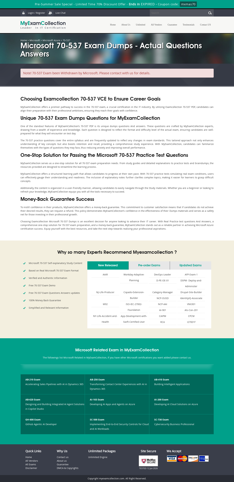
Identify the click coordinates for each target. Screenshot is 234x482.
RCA (162, 322)
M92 (105, 304)
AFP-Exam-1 (191, 274)
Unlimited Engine (97, 457)
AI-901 (162, 310)
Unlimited (140, 24)
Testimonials (188, 24)
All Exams (30, 464)
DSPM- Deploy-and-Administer (191, 283)
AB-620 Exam (32, 399)
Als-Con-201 (191, 310)
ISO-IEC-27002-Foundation (134, 307)
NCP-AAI (162, 304)
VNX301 (191, 304)
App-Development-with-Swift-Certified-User (134, 318)
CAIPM (162, 316)
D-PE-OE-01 (162, 280)
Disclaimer (31, 468)
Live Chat (56, 13)
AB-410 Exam (161, 379)
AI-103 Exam (97, 399)
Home (113, 24)
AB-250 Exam (97, 379)
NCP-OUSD (163, 298)
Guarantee (172, 24)
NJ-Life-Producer (105, 292)
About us (62, 460)
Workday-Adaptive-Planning (134, 277)
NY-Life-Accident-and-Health (105, 318)
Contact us (63, 457)
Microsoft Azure (51, 40)
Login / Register (32, 13)
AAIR (105, 274)
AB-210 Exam (32, 379)
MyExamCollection (43, 25)
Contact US (205, 24)
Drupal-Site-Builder (191, 292)
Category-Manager (162, 292)
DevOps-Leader (162, 274)
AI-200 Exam (161, 399)
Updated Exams (190, 265)
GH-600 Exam (33, 419)
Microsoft (35, 40)
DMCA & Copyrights (67, 468)
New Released (108, 265)
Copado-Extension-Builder (134, 295)
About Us (125, 24)
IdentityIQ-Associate (191, 298)
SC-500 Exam (97, 419)
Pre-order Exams (149, 265)
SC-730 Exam (161, 419)
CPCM (191, 316)
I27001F (191, 322)
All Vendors (156, 24)
